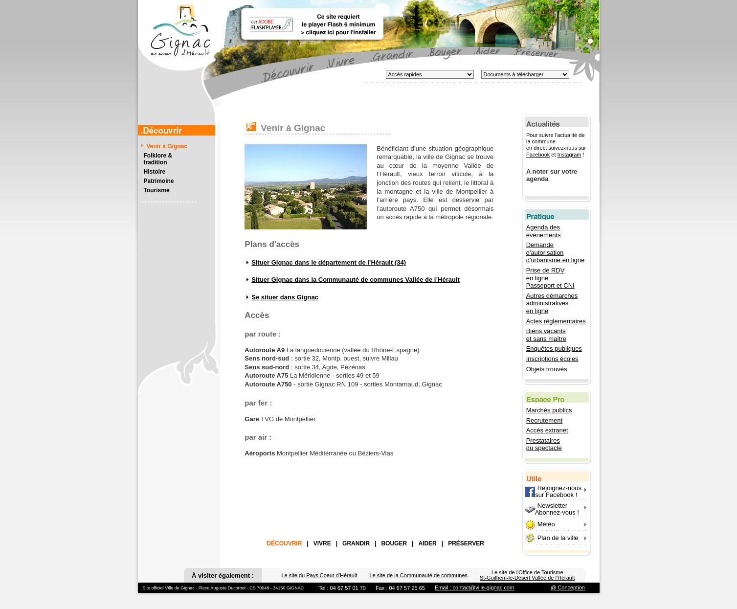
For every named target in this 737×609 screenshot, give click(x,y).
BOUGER (394, 543)
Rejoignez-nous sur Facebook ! (553, 491)
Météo (546, 524)
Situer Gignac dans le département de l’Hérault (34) (328, 262)
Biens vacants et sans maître (546, 334)
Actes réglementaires (556, 321)
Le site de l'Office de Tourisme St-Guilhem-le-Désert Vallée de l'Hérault (527, 575)
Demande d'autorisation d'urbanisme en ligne (555, 252)
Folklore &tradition (158, 159)
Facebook (538, 155)
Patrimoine (159, 181)
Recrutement (544, 420)
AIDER (427, 543)
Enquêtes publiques (554, 348)
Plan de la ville (558, 537)
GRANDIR (356, 543)
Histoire (155, 171)
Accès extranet (547, 430)
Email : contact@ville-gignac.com (474, 587)
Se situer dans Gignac (284, 297)
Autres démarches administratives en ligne (552, 303)
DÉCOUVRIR (284, 543)
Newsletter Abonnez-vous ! (552, 509)
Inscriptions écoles (552, 358)
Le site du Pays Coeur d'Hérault (319, 575)
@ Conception (568, 587)
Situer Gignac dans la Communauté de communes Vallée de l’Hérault (355, 279)
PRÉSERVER (466, 543)
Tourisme (157, 190)
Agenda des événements (543, 231)
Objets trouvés (546, 369)
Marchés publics (549, 410)
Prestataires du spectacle (544, 444)
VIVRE (322, 543)
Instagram (569, 155)
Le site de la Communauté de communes (418, 575)
